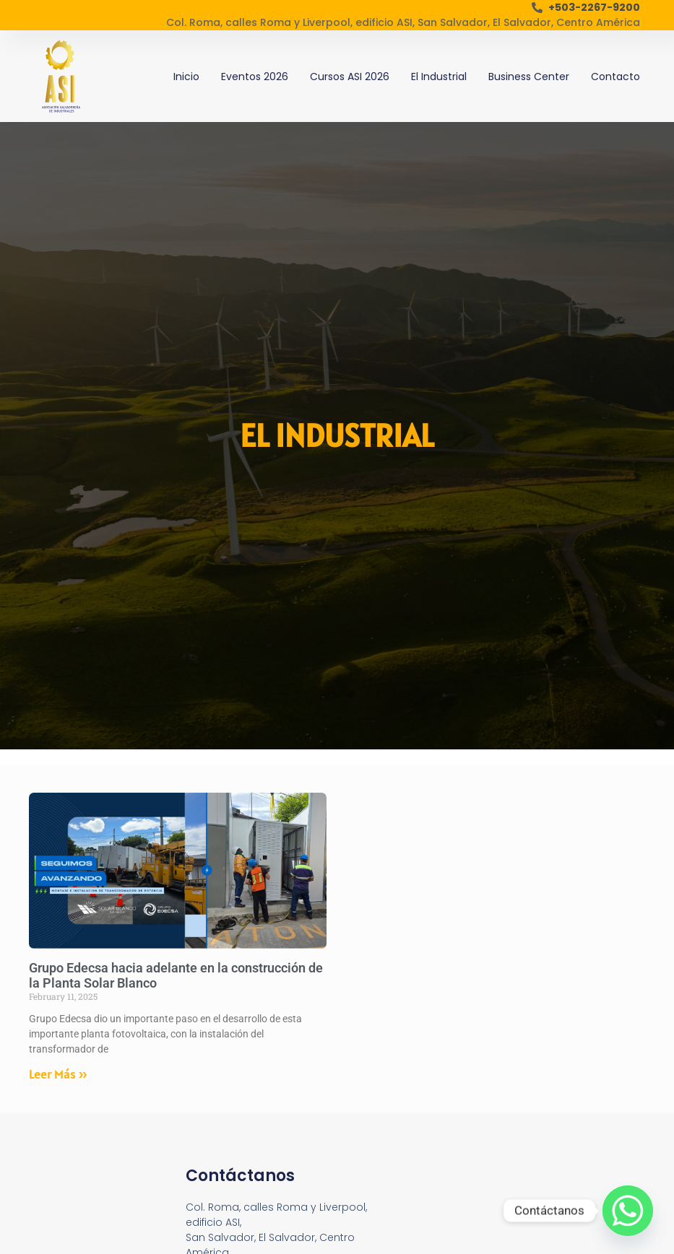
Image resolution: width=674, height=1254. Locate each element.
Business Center (528, 76)
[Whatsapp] (627, 1210)
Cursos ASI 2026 (349, 76)
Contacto (615, 76)
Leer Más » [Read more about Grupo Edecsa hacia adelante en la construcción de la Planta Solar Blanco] (58, 1074)
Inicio (186, 76)
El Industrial (439, 76)
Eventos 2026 (254, 76)
